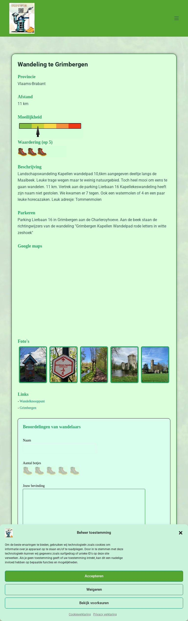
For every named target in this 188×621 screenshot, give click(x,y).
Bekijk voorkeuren (94, 603)
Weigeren (94, 589)
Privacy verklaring (105, 614)
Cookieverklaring (80, 614)
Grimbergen (28, 408)
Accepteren (94, 576)
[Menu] (176, 18)
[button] (180, 532)
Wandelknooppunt (32, 401)
